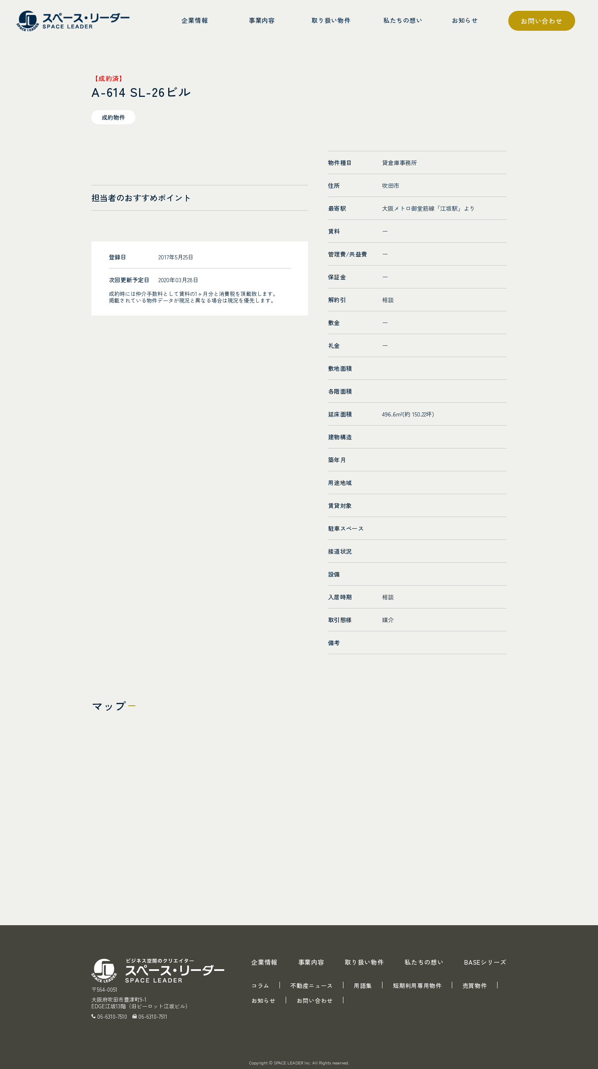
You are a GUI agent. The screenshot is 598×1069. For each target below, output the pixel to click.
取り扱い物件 (364, 962)
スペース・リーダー (75, 20)
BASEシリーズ (485, 962)
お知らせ (263, 1000)
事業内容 (311, 962)
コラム (260, 985)
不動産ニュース (311, 985)
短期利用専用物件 (417, 985)
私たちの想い (424, 962)
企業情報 (264, 962)
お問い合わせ (542, 21)
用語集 (363, 985)
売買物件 (475, 985)
